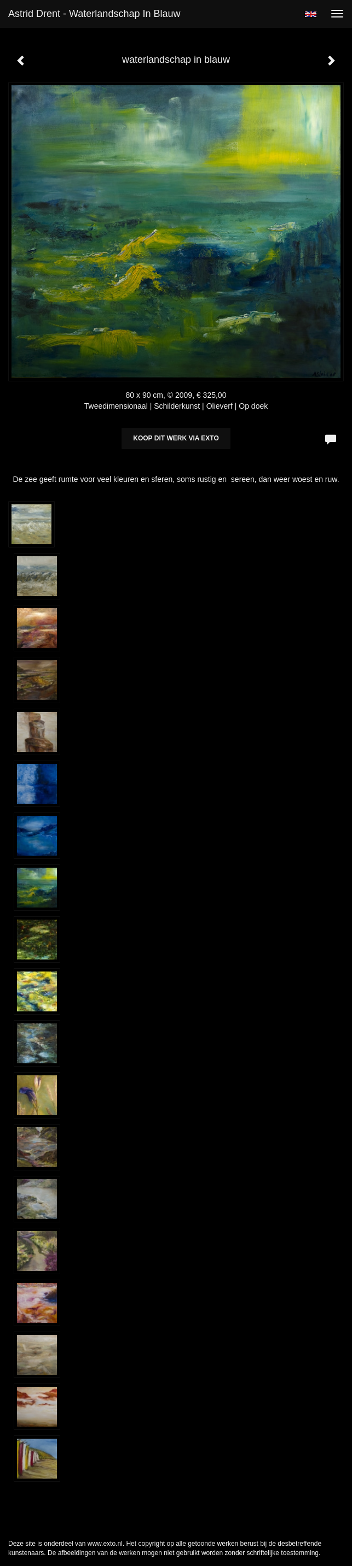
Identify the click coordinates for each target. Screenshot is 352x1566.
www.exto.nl (105, 1543)
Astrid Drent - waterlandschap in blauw (94, 13)
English (310, 14)
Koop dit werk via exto (175, 438)
